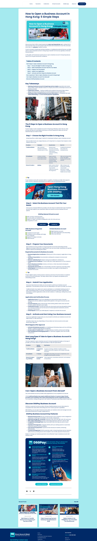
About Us (74, 4)
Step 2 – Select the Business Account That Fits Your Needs (42, 67)
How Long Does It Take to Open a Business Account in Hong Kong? (43, 75)
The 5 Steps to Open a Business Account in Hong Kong (40, 64)
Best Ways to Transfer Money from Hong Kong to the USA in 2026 (27, 519)
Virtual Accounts (56, 4)
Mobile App (66, 4)
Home (31, 4)
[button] (26, 491)
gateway (35, 47)
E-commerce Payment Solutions (45, 536)
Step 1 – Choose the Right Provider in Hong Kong (39, 66)
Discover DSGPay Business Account (35, 79)
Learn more (43, 224)
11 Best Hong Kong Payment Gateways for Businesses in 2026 (48, 519)
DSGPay (39, 165)
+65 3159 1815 (72, 535)
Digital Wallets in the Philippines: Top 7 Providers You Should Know (69, 519)
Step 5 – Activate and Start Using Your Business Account (41, 73)
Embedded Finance (42, 537)
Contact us (54, 224)
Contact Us (82, 4)
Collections (46, 4)
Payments (38, 4)
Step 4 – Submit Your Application (35, 71)
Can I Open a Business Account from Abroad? (37, 77)
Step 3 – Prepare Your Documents (36, 69)
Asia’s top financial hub (54, 44)
